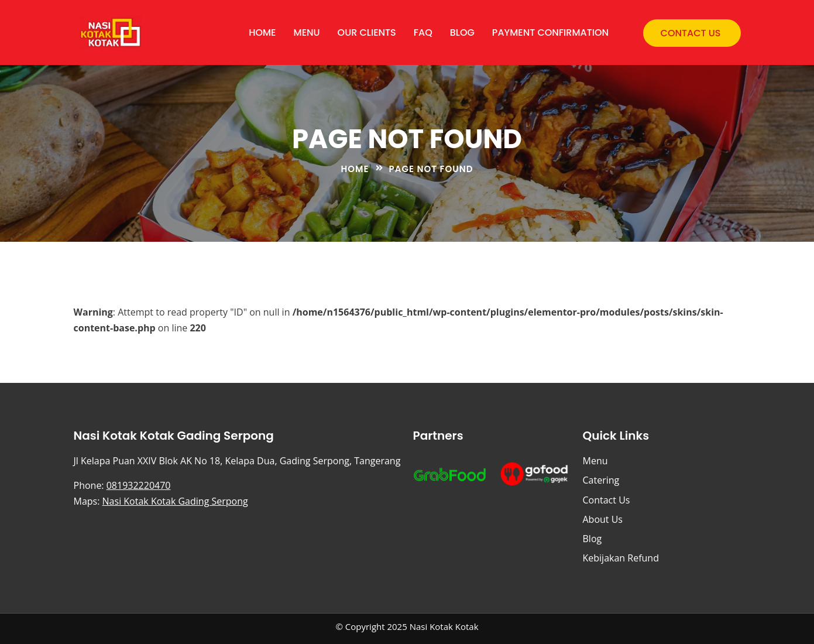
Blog (462, 32)
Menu (307, 32)
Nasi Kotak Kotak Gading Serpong (175, 501)
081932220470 (139, 485)
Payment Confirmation (550, 32)
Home (262, 32)
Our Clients (367, 32)
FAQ (423, 32)
